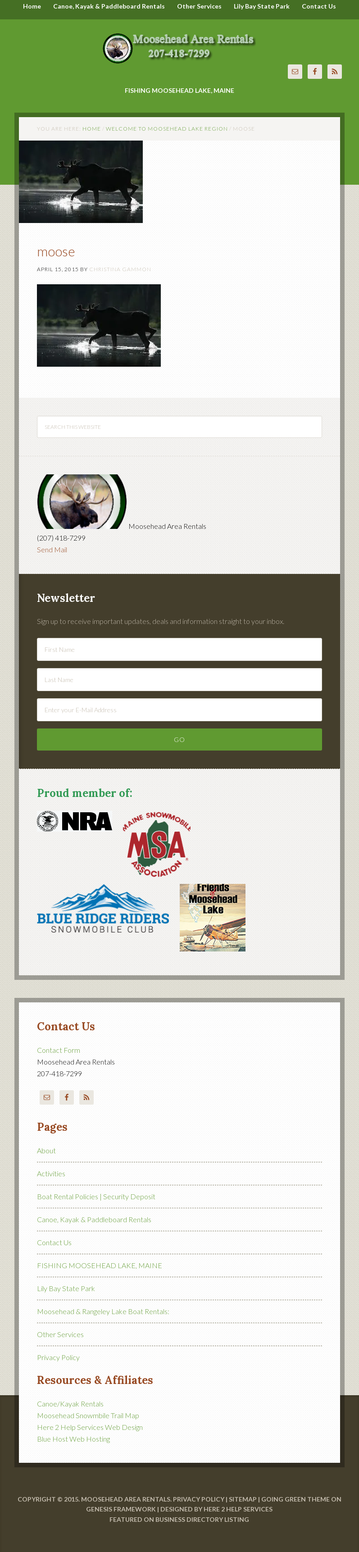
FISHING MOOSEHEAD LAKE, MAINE (99, 1265)
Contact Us (54, 1242)
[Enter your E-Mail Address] (179, 709)
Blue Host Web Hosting (73, 1438)
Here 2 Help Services (238, 1509)
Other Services (60, 1334)
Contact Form (58, 1050)
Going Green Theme (295, 1499)
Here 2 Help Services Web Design (90, 1427)
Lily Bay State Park (66, 1288)
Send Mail (52, 549)
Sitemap (243, 1499)
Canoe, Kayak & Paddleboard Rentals (94, 1219)
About (46, 1150)
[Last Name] (179, 679)
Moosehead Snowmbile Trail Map (88, 1415)
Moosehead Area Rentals (179, 42)
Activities (51, 1173)
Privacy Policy (58, 1357)
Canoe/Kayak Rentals (70, 1403)
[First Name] (179, 649)
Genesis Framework (121, 1509)
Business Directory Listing (202, 1519)
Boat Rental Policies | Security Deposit (96, 1196)
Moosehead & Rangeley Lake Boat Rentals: (103, 1311)
